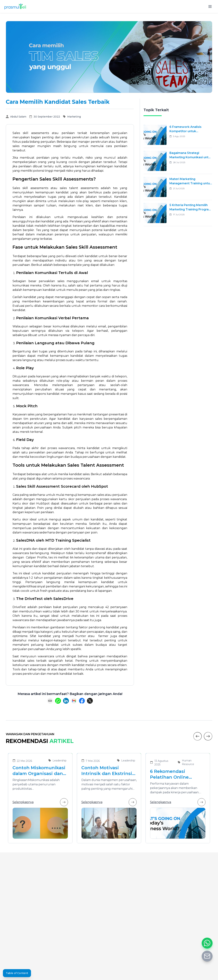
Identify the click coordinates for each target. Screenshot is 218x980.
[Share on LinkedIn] (66, 700)
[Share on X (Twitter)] (90, 700)
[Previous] (197, 736)
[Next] (208, 736)
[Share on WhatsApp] (58, 700)
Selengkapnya (40, 802)
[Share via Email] (74, 700)
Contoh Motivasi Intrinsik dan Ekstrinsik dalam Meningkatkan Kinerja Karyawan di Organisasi (108, 770)
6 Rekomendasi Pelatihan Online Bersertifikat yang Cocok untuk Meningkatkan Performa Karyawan (172, 774)
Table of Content (17, 973)
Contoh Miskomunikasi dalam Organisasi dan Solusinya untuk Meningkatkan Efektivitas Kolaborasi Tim (39, 770)
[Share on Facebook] (82, 700)
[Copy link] (50, 700)
